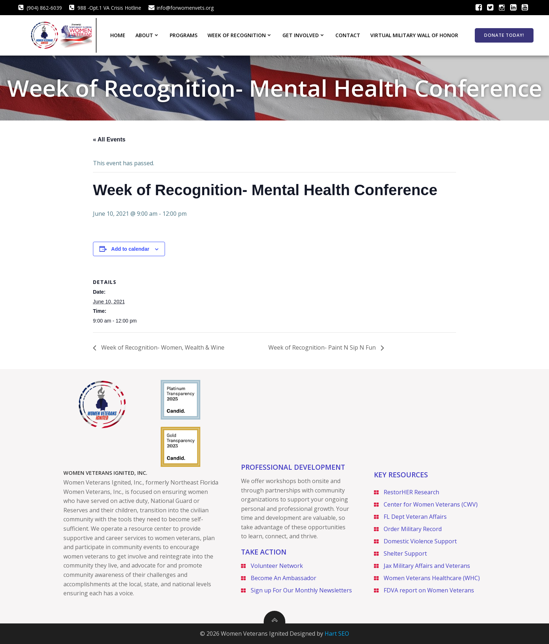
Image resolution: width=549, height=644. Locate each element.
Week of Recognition (239, 35)
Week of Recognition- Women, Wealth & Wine (162, 347)
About (147, 35)
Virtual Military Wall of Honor (414, 35)
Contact (347, 35)
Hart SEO (337, 634)
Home (117, 35)
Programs (183, 35)
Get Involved (303, 35)
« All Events (109, 139)
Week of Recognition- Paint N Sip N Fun (322, 347)
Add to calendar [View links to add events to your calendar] (130, 249)
